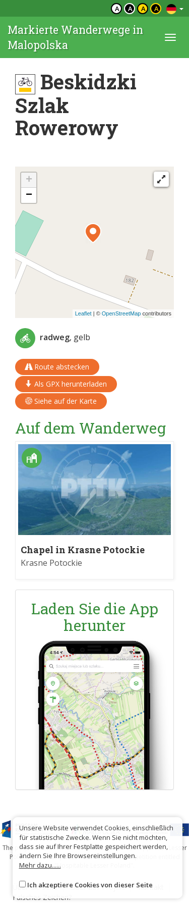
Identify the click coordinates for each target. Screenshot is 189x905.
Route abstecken (57, 366)
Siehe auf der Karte (61, 401)
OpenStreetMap (121, 313)
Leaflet (83, 313)
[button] (93, 233)
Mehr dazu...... (40, 865)
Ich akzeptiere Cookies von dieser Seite (90, 884)
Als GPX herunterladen (66, 384)
